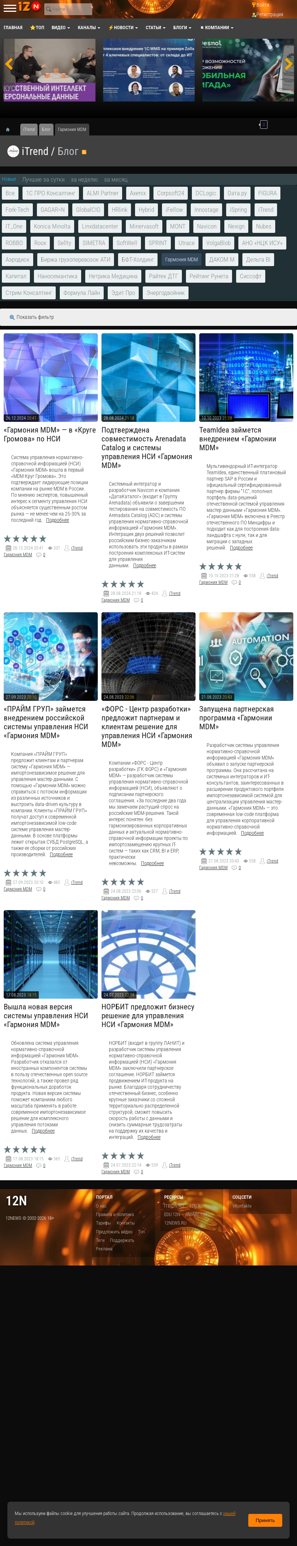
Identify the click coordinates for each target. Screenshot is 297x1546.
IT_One (14, 226)
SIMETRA (94, 243)
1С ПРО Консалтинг (50, 193)
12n (16, 1200)
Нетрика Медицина (113, 276)
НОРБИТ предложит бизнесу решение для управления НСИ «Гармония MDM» (147, 1015)
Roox (40, 243)
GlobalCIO (88, 209)
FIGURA (267, 193)
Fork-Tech (17, 209)
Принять (265, 1520)
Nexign (236, 226)
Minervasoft (144, 226)
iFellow (174, 209)
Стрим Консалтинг (29, 292)
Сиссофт (251, 276)
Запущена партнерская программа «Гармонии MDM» (236, 718)
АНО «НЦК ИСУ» (262, 243)
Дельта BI (258, 259)
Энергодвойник (165, 292)
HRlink (119, 209)
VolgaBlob (218, 243)
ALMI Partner (102, 193)
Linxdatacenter (100, 226)
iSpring (238, 209)
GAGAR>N (53, 209)
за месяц (116, 179)
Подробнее (57, 520)
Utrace (187, 243)
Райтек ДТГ (163, 276)
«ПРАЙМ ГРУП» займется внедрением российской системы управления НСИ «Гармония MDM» (46, 722)
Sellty (64, 243)
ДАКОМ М (222, 259)
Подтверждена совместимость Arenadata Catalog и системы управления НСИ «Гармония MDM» (146, 448)
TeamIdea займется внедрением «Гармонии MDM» (237, 439)
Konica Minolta (52, 226)
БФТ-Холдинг (138, 259)
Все (10, 193)
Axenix (138, 193)
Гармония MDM (18, 554)
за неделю (84, 179)
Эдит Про (123, 292)
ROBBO (14, 243)
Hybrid (146, 209)
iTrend (35, 151)
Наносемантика (57, 276)
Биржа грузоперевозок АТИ (75, 259)
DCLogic (206, 193)
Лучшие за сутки (43, 179)
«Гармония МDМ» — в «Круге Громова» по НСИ (50, 434)
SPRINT (158, 243)
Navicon (207, 226)
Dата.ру (237, 193)
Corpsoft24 (170, 193)
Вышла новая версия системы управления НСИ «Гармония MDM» (46, 1015)
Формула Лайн (81, 292)
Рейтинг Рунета (209, 276)
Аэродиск (18, 259)
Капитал (16, 276)
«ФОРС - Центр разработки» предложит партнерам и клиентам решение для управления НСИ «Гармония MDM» (146, 727)
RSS (84, 152)
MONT (178, 226)
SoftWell (127, 243)
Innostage (206, 209)
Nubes (264, 226)
